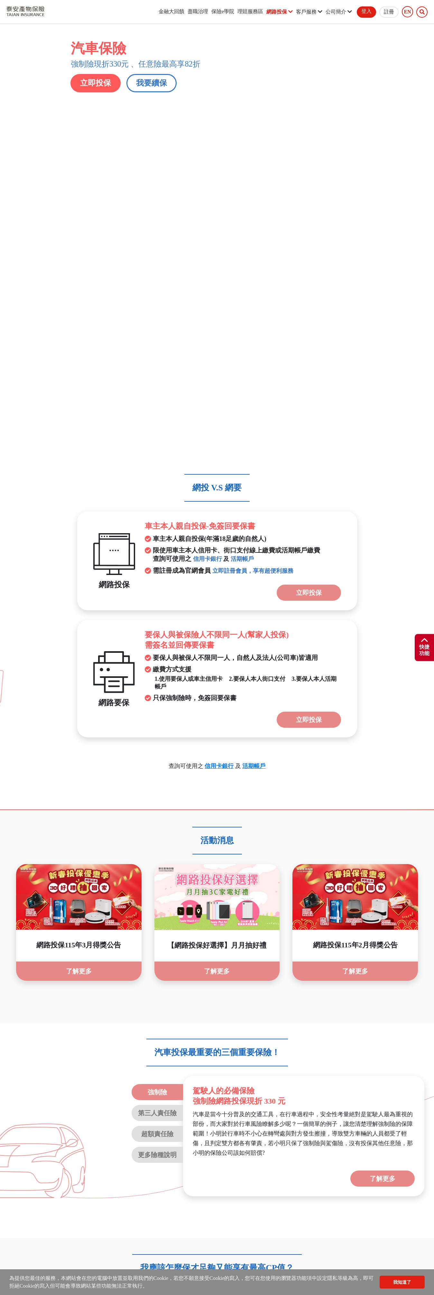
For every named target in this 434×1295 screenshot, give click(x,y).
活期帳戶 (242, 253)
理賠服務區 (250, 11)
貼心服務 (210, 1157)
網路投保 (279, 11)
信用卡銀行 (207, 253)
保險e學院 (222, 11)
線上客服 (115, 1157)
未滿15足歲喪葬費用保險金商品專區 (344, 1157)
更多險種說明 (157, 848)
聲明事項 (51, 1157)
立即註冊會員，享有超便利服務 (252, 264)
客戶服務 (309, 11)
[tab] (217, 1058)
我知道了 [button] (402, 1282)
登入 (366, 11)
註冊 (389, 11)
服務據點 (146, 1157)
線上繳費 (178, 1157)
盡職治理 (198, 11)
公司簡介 (339, 11)
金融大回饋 (171, 11)
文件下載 (83, 1157)
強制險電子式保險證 (258, 1157)
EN (407, 11)
